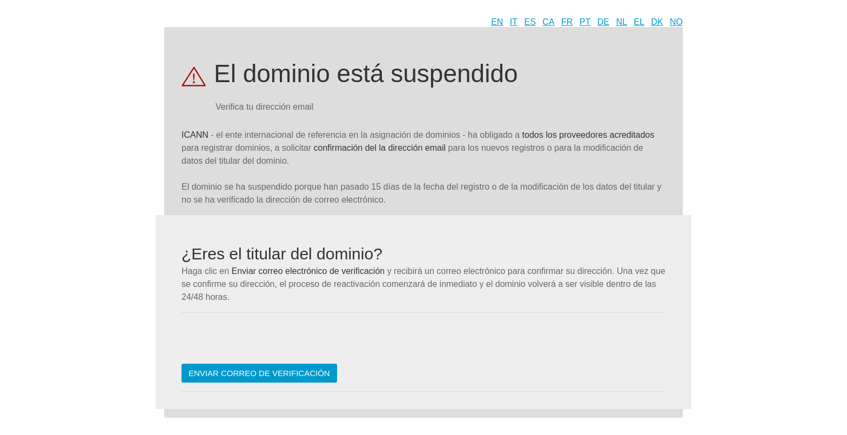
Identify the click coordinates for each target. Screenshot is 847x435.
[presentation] (264, 343)
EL (639, 21)
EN (497, 21)
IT (513, 21)
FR (567, 21)
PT (585, 21)
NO (676, 21)
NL (621, 21)
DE (603, 21)
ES (530, 21)
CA (548, 21)
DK (657, 21)
